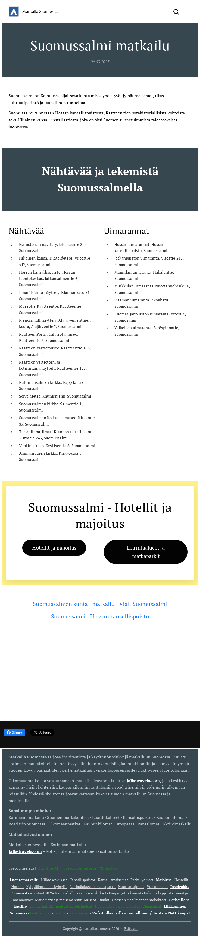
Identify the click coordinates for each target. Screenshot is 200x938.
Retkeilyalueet (141, 879)
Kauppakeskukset (92, 892)
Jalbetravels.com (25, 851)
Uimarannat (151, 906)
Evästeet (131, 928)
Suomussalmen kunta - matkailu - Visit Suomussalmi (100, 603)
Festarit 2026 (42, 892)
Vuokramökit (157, 886)
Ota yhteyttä (48, 868)
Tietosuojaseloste (80, 868)
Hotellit (17, 886)
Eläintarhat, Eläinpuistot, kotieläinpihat (61, 906)
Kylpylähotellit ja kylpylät (46, 886)
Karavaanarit (79, 912)
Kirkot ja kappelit (157, 892)
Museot (90, 899)
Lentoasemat (40, 912)
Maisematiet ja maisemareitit (58, 899)
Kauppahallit (65, 892)
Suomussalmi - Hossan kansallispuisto (100, 616)
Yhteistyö (108, 868)
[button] (176, 11)
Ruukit (104, 899)
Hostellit (181, 879)
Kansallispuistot (82, 879)
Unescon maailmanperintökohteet (139, 899)
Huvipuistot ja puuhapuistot (117, 906)
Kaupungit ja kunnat (125, 892)
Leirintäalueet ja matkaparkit (93, 886)
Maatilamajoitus (131, 886)
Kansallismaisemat (113, 879)
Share (14, 732)
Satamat (60, 912)
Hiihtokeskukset (54, 879)
